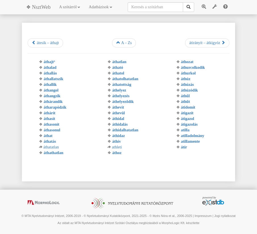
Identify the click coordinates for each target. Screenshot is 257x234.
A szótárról (69, 7)
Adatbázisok (100, 7)
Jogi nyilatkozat (224, 216)
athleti (117, 147)
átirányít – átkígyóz (207, 42)
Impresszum (203, 216)
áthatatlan (51, 147)
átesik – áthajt (45, 42)
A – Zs (124, 42)
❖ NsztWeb (38, 7)
